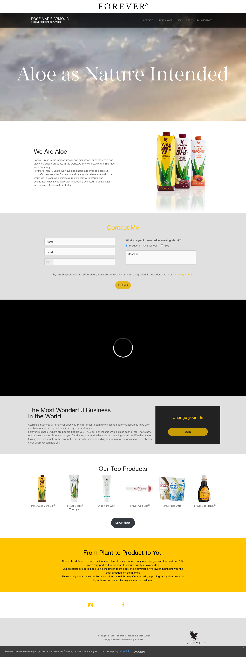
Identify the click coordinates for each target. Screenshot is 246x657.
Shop (189, 20)
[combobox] (49, 262)
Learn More (166, 20)
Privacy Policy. (183, 274)
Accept (140, 651)
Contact (148, 20)
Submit (123, 285)
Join (180, 20)
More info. (125, 651)
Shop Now (123, 522)
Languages (205, 20)
